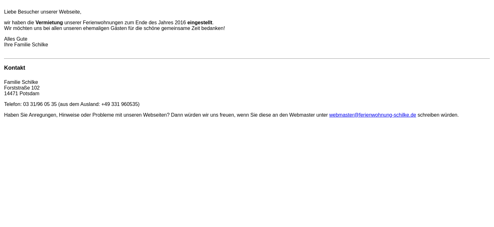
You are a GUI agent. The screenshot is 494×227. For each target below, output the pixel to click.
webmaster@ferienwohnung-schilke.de (372, 115)
